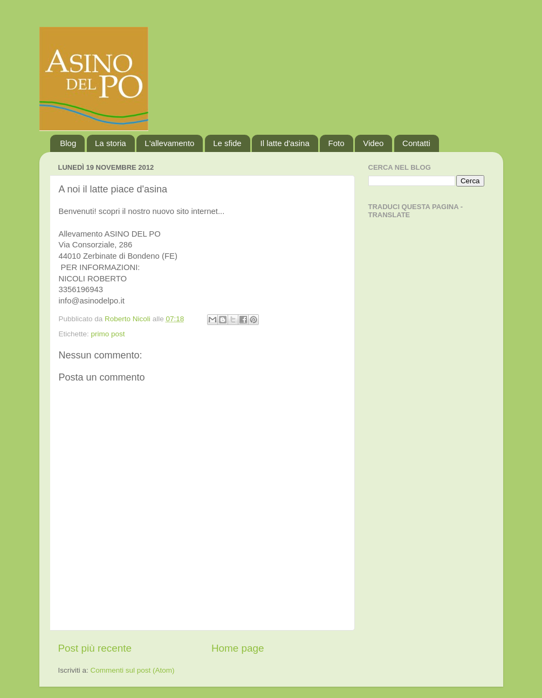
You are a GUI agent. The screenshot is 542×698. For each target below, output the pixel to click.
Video (373, 143)
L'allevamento (169, 143)
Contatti (416, 143)
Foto (336, 143)
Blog (68, 143)
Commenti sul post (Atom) (133, 670)
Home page (237, 648)
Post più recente (95, 648)
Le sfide (227, 143)
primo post (108, 334)
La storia (110, 143)
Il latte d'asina (284, 143)
